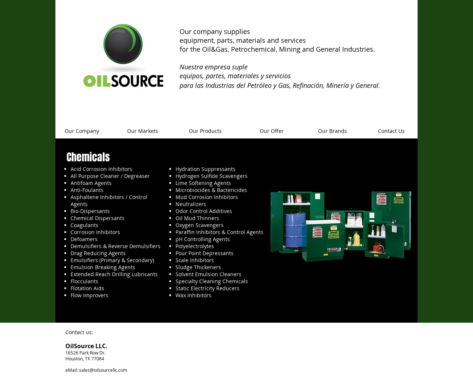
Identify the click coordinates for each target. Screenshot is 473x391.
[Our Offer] (271, 131)
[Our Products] (205, 131)
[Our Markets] (142, 131)
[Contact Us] (391, 131)
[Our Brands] (332, 131)
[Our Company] (81, 131)
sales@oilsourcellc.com (103, 370)
